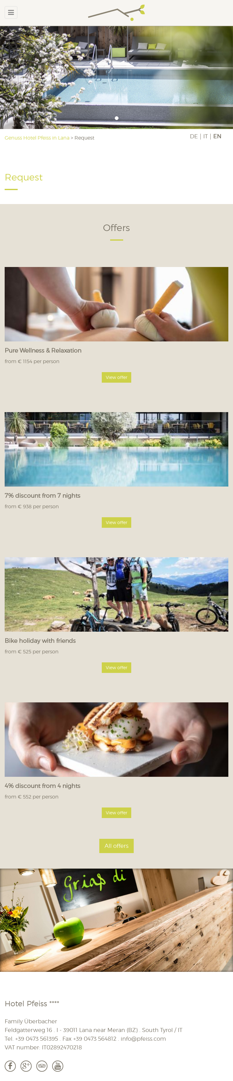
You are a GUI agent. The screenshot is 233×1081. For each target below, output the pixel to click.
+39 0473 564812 (94, 1038)
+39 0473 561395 (36, 1038)
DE (194, 136)
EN (217, 136)
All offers (116, 846)
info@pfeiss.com (143, 1038)
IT (205, 136)
